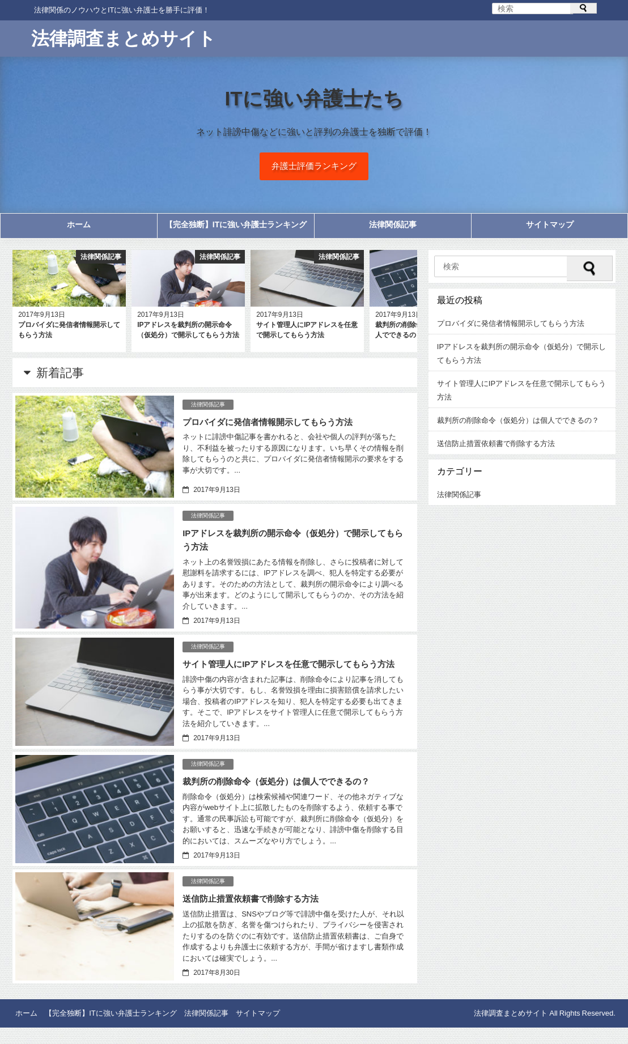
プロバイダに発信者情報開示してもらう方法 (273, 425)
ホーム (79, 228)
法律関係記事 (393, 228)
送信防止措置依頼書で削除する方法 (255, 915)
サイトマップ (550, 228)
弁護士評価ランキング (314, 168)
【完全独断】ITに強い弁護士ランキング (236, 228)
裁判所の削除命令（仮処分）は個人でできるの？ (282, 798)
